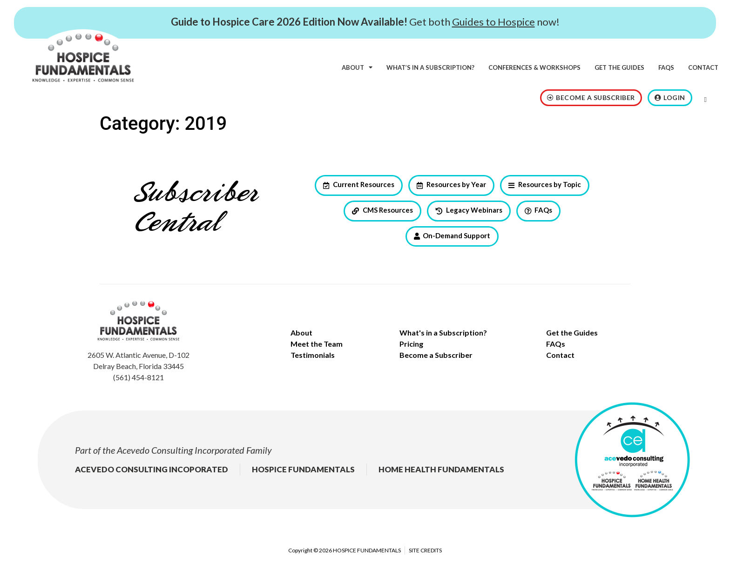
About (357, 67)
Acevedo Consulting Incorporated (180, 450)
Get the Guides (619, 67)
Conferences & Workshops (534, 67)
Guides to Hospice (493, 21)
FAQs (666, 67)
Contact (703, 67)
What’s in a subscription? (430, 67)
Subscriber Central (195, 208)
